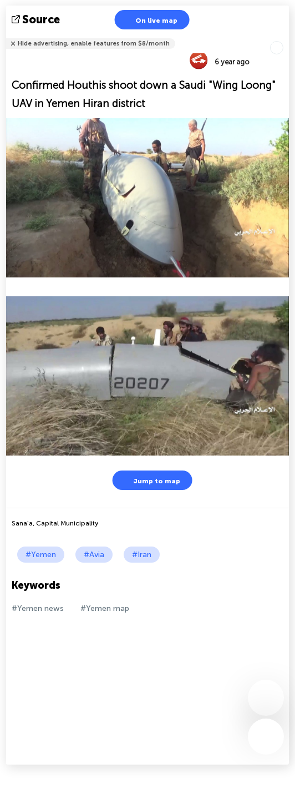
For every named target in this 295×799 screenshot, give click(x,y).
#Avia (94, 554)
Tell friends (284, 36)
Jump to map (149, 480)
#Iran (141, 554)
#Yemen (41, 554)
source (37, 19)
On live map (149, 19)
